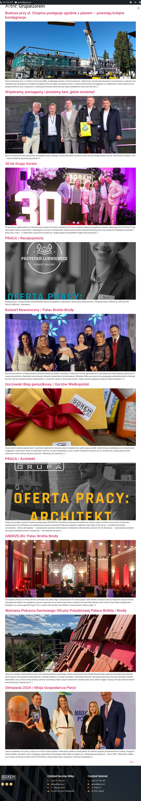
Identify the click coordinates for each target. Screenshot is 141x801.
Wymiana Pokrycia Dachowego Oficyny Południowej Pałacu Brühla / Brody (65, 610)
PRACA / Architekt (20, 459)
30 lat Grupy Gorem (21, 163)
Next (133, 762)
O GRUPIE (78, 8)
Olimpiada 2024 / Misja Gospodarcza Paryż (40, 687)
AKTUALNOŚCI (94, 8)
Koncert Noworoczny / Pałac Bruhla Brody (39, 310)
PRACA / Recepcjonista (24, 238)
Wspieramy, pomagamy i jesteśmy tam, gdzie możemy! (50, 92)
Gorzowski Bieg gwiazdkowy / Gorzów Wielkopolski (47, 384)
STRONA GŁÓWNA (60, 8)
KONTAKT (110, 8)
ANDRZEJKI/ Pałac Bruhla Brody (31, 536)
